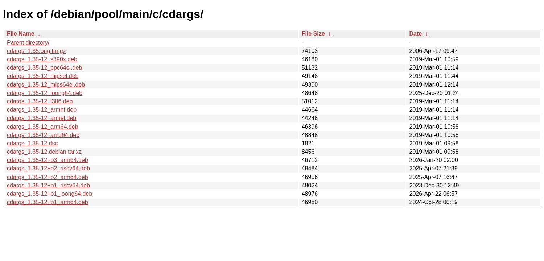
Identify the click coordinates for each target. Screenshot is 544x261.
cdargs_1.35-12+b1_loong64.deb (49, 194)
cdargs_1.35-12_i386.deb (40, 101)
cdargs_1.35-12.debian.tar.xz (44, 152)
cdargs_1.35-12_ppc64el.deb (44, 68)
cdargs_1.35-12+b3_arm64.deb (47, 160)
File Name (20, 33)
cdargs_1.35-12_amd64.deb (43, 135)
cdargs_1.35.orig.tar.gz (36, 51)
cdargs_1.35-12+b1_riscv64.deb (48, 185)
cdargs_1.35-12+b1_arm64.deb (47, 202)
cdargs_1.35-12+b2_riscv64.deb (48, 168)
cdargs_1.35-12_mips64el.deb (46, 85)
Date (415, 33)
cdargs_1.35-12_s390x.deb (42, 59)
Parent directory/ (28, 43)
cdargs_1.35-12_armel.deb (41, 118)
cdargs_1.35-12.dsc (32, 143)
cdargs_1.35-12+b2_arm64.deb (47, 177)
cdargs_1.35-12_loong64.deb (44, 93)
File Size (313, 33)
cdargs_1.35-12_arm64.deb (42, 127)
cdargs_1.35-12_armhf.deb (42, 110)
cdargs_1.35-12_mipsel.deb (42, 76)
